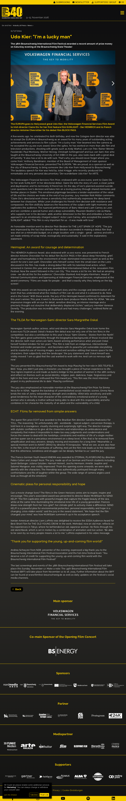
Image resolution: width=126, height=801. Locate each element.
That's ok (44, 795)
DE (122, 2)
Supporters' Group (105, 2)
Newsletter (82, 2)
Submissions (63, 2)
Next (113, 82)
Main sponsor (63, 601)
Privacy (56, 790)
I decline (34, 795)
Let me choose (10, 795)
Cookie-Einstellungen (72, 790)
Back (18, 589)
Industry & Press (19, 25)
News (30, 25)
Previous (13, 82)
